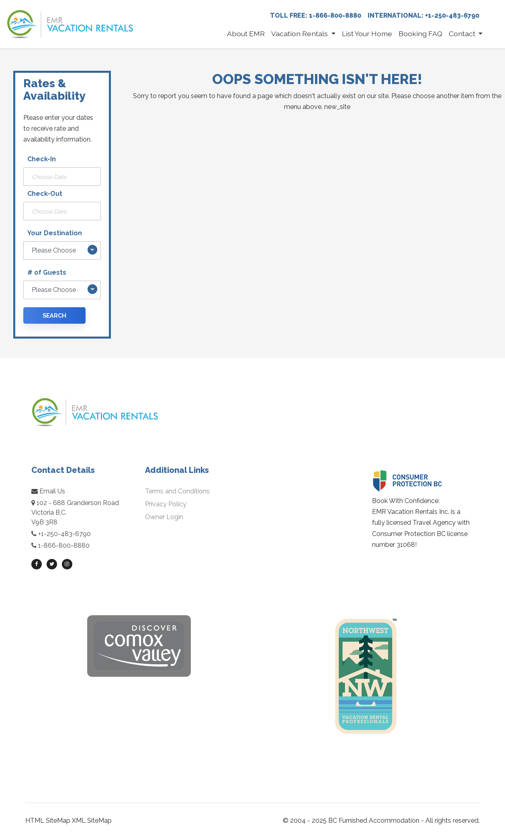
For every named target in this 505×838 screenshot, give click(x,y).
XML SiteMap (92, 820)
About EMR (246, 33)
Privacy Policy (165, 504)
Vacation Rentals (300, 33)
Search (54, 315)
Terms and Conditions (177, 491)
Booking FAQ (420, 33)
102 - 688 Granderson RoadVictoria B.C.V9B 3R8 (75, 512)
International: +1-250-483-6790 (423, 15)
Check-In (41, 159)
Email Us (48, 491)
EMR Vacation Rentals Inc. (410, 512)
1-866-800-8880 (64, 545)
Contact (463, 33)
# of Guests (46, 272)
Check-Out (44, 193)
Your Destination (54, 233)
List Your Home (367, 33)
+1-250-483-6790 (64, 534)
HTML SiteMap (47, 820)
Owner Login (164, 517)
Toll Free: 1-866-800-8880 (315, 15)
